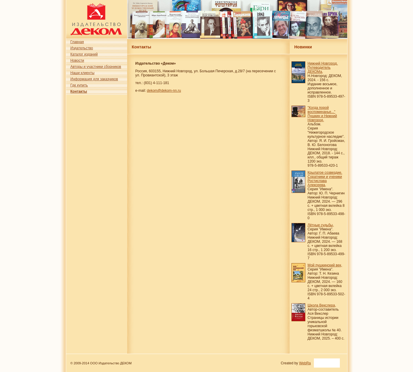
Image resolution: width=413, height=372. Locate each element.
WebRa (305, 363)
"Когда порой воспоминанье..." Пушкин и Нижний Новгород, (322, 114)
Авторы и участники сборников (96, 67)
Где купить (79, 85)
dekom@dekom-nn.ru (164, 91)
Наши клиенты (83, 73)
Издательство (82, 48)
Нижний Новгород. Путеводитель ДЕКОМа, (323, 67)
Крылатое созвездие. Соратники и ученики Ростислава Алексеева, (325, 179)
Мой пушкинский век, (325, 265)
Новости (77, 60)
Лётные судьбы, (321, 225)
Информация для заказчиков (94, 79)
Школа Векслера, (322, 305)
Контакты (79, 91)
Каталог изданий (84, 54)
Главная (77, 42)
